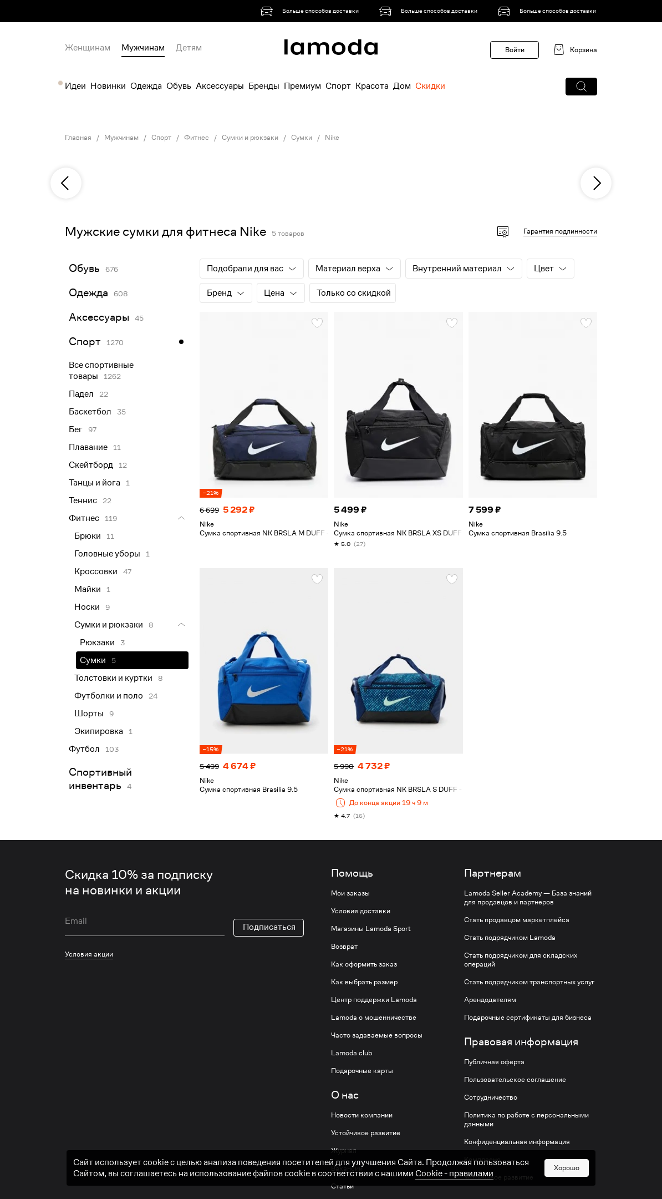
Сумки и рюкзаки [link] (250, 137)
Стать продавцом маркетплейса (516, 919)
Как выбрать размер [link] (364, 982)
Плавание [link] (88, 447)
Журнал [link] (344, 1150)
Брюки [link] (87, 536)
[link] (311, 11)
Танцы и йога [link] (94, 482)
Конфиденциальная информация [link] (517, 1141)
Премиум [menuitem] (302, 86)
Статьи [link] (342, 1186)
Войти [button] (514, 49)
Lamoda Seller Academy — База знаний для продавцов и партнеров (528, 898)
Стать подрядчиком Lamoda (510, 937)
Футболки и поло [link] (108, 695)
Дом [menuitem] (402, 86)
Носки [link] (87, 607)
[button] (581, 86)
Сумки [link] (301, 137)
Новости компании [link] (362, 1115)
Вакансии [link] (347, 1168)
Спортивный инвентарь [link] (100, 779)
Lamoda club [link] (351, 1053)
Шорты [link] (89, 713)
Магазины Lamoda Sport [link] (371, 928)
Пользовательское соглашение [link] (515, 1079)
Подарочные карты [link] (362, 1070)
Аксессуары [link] (99, 317)
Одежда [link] (88, 292)
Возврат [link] (344, 946)
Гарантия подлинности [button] (560, 231)
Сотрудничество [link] (490, 1097)
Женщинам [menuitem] (87, 47)
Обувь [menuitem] (178, 86)
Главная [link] (78, 137)
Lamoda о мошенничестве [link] (373, 1017)
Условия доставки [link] (360, 911)
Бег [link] (76, 429)
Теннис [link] (83, 500)
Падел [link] (81, 393)
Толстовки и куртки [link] (113, 678)
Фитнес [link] (196, 137)
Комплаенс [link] (482, 1159)
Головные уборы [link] (107, 553)
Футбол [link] (84, 749)
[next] (596, 183)
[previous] (66, 183)
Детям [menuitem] (189, 47)
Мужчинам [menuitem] (143, 47)
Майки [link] (87, 589)
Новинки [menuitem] (108, 86)
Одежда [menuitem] (146, 86)
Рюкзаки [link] (97, 642)
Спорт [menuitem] (338, 86)
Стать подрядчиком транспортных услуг (529, 982)
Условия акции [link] (89, 954)
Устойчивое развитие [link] (365, 1133)
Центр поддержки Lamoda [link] (374, 999)
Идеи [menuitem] (75, 86)
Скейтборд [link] (91, 465)
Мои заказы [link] (350, 893)
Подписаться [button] (269, 927)
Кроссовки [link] (96, 571)
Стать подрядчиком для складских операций (520, 960)
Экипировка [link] (98, 731)
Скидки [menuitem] (430, 86)
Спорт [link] (161, 137)
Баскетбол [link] (90, 411)
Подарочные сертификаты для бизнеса (528, 1017)
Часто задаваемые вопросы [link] (376, 1035)
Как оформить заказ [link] (364, 964)
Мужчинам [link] (121, 137)
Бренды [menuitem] (263, 86)
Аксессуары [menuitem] (220, 86)
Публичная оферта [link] (494, 1062)
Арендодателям (490, 999)
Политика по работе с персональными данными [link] (526, 1120)
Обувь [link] (84, 268)
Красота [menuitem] (372, 86)
